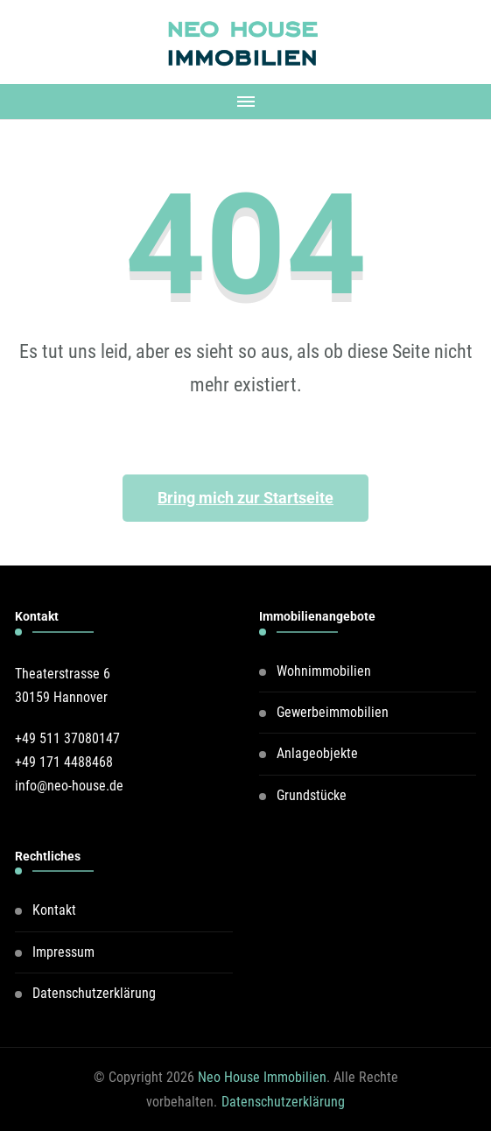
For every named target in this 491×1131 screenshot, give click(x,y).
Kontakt (54, 910)
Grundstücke (312, 795)
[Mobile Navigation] (245, 101)
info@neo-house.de (69, 785)
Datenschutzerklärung (94, 993)
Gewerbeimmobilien (333, 712)
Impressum (63, 952)
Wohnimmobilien (324, 671)
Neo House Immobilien (262, 1077)
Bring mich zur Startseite (245, 497)
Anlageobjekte (317, 753)
